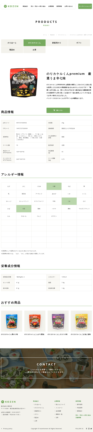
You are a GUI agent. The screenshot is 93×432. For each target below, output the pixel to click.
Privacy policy (7, 419)
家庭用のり (38, 42)
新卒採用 (79, 395)
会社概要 (58, 401)
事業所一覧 (59, 405)
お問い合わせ (69, 6)
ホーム (45, 34)
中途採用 (79, 398)
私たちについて (60, 395)
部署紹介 (79, 401)
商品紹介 (25, 6)
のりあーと (8, 42)
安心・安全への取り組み (38, 6)
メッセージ (59, 398)
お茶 (84, 42)
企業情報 (51, 6)
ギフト (54, 42)
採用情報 (59, 6)
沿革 (57, 408)
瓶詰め (69, 42)
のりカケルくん (62, 34)
